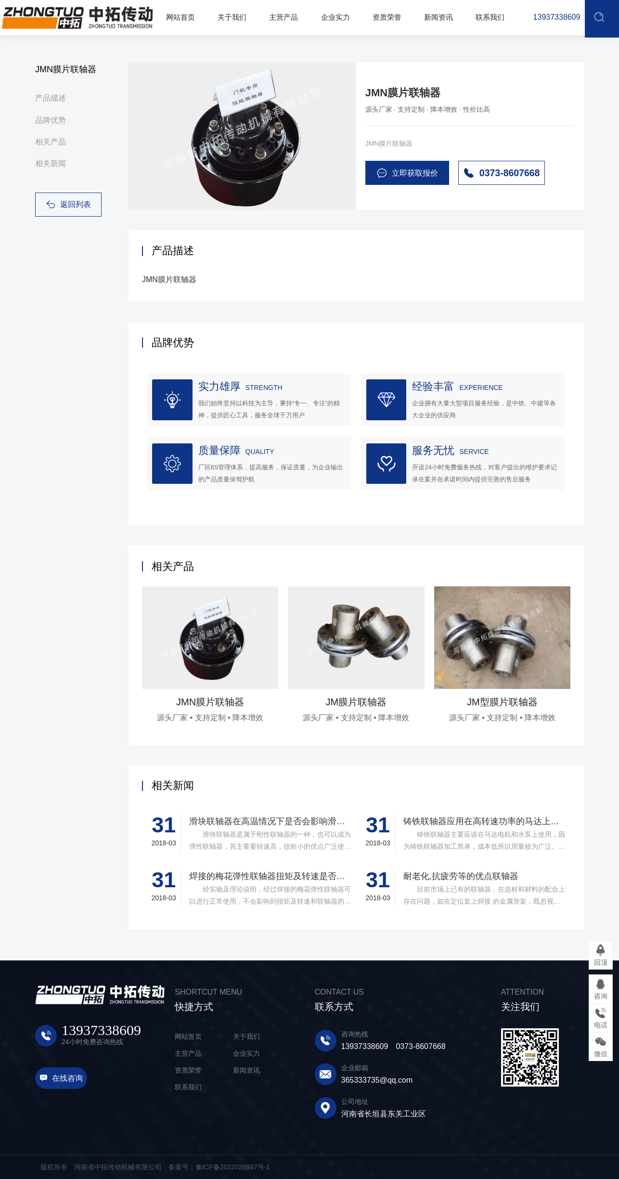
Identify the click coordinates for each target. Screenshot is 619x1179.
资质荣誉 (188, 1070)
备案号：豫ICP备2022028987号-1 (219, 1167)
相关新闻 (50, 163)
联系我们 (188, 1087)
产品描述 (50, 98)
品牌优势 (50, 120)
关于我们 (246, 1036)
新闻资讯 (246, 1070)
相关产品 (50, 142)
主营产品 (188, 1053)
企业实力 (246, 1053)
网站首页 (188, 1036)
